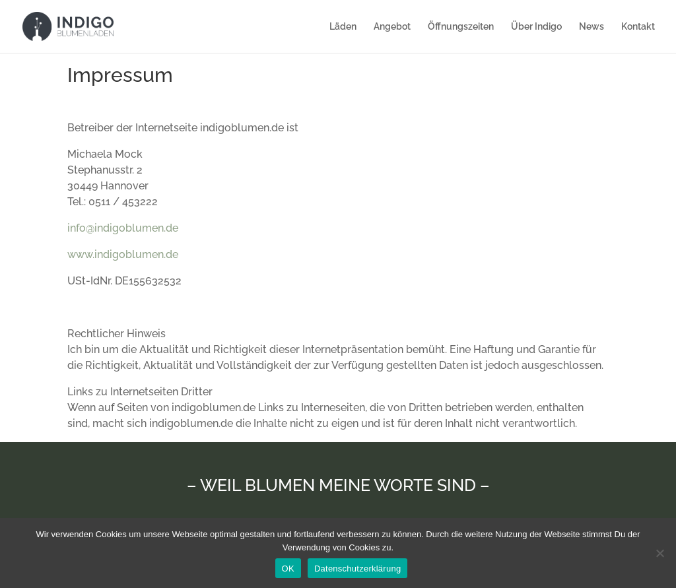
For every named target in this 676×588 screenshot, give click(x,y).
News (591, 27)
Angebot (392, 27)
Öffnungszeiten (461, 27)
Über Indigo (536, 27)
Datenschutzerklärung (357, 568)
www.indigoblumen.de (122, 254)
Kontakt (638, 27)
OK (288, 568)
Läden (342, 27)
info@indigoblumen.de (122, 228)
